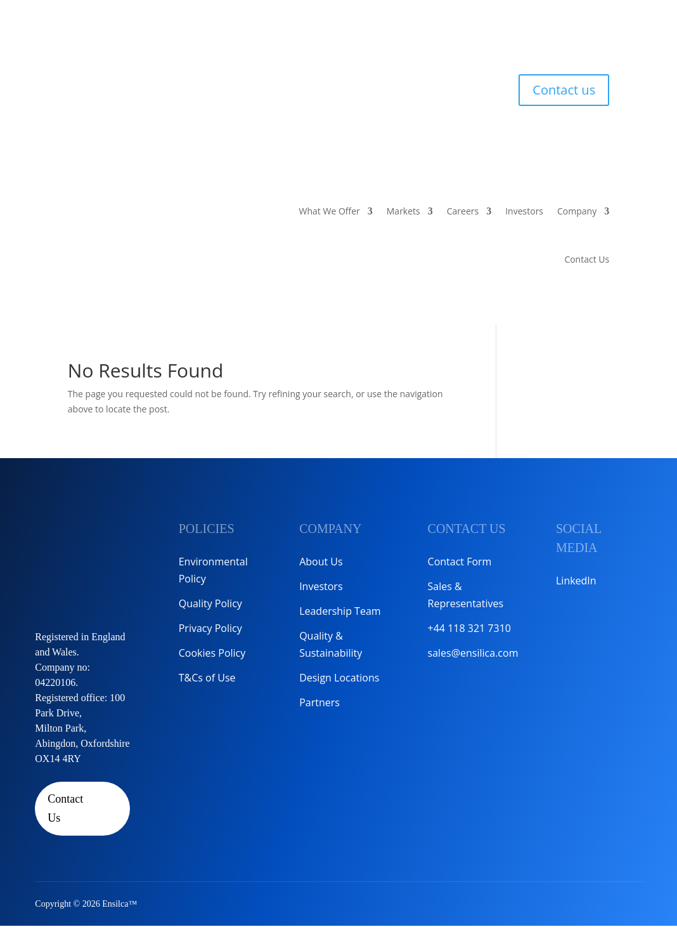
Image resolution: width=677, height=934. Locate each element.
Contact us (563, 89)
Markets (403, 211)
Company (576, 211)
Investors (524, 211)
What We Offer (329, 211)
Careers (463, 211)
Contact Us (586, 259)
